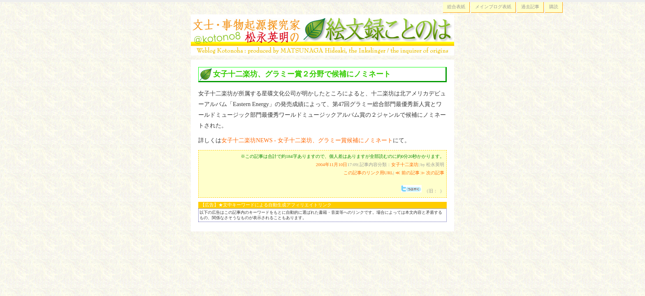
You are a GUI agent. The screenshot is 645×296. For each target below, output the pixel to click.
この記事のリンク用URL (368, 172)
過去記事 (530, 6)
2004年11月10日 (332, 164)
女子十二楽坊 (404, 164)
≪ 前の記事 (407, 172)
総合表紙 (456, 6)
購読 (553, 6)
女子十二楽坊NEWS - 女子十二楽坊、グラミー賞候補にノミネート (307, 140)
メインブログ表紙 (493, 6)
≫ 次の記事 (432, 172)
